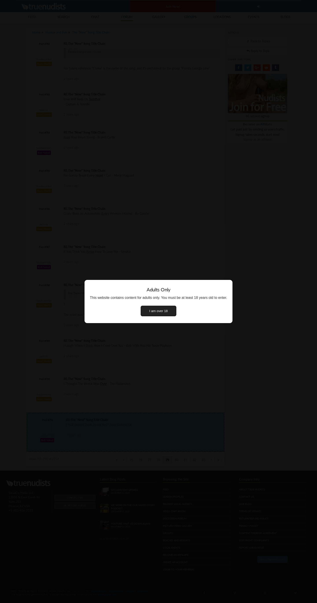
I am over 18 (158, 311)
